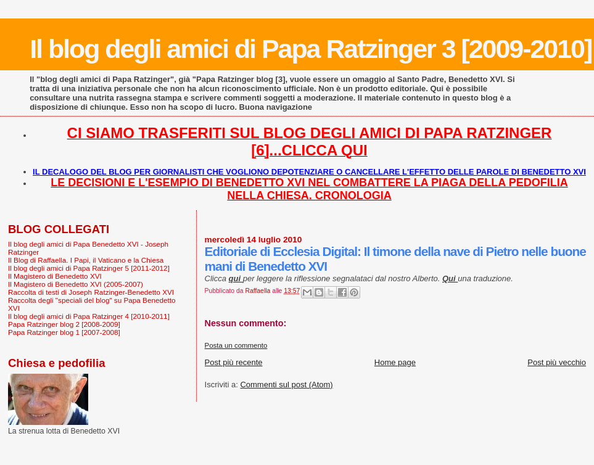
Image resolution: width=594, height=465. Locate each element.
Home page (395, 362)
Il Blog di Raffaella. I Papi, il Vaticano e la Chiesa (85, 260)
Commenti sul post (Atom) (286, 384)
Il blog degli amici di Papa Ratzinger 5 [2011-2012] (89, 268)
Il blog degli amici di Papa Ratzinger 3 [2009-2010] (311, 49)
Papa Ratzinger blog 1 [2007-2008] (64, 332)
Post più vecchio (556, 362)
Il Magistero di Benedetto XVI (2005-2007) (75, 284)
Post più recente (234, 362)
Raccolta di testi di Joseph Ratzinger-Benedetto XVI (91, 292)
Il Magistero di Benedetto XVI (55, 276)
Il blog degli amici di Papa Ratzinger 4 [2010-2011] (89, 316)
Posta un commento (236, 345)
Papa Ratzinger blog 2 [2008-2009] (64, 324)
